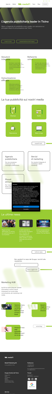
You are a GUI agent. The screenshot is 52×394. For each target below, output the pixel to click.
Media (14, 4)
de (46, 1)
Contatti (45, 4)
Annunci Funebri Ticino (9, 380)
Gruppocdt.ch (7, 375)
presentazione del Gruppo (27, 41)
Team (33, 4)
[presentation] (33, 275)
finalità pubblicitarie (25, 195)
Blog (39, 4)
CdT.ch (6, 376)
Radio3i (6, 378)
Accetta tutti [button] (26, 206)
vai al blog (39, 326)
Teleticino (6, 379)
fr (49, 1)
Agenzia (8, 4)
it (43, 1)
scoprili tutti (38, 143)
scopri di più (8, 41)
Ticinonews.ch (7, 377)
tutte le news (39, 252)
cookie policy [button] (30, 189)
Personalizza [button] (26, 209)
